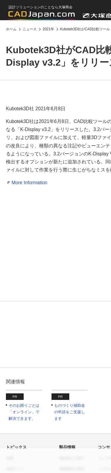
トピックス (16, 447)
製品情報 (67, 447)
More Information (29, 182)
